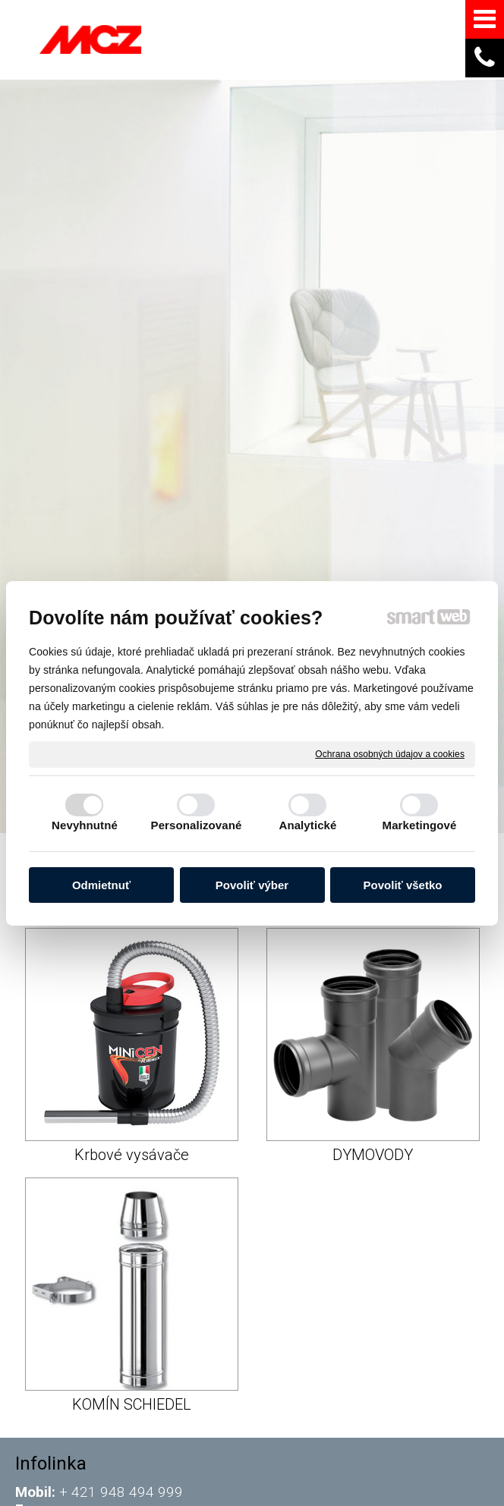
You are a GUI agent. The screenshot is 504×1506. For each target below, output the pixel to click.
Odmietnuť (101, 885)
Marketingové (420, 825)
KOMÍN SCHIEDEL (131, 1404)
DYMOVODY (372, 1155)
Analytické (307, 825)
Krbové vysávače (131, 1155)
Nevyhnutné (85, 825)
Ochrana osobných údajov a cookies (390, 753)
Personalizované (196, 825)
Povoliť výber (252, 885)
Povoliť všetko (403, 885)
